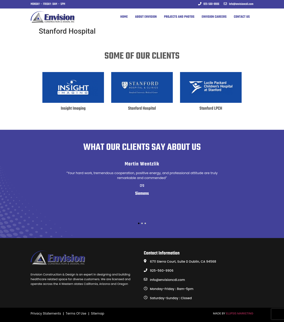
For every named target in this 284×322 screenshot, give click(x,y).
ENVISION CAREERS (214, 17)
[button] (138, 223)
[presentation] (49, 104)
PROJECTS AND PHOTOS (179, 17)
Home (124, 17)
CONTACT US (242, 17)
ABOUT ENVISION (146, 17)
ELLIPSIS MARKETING (239, 313)
